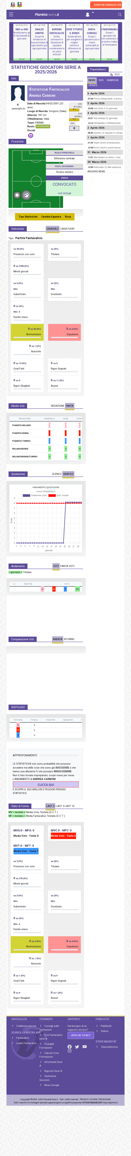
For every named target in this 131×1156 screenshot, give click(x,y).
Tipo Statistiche (28, 216)
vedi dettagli (64, 193)
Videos (104, 1055)
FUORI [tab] (71, 228)
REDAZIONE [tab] (57, 405)
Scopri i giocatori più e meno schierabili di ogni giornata (91, 42)
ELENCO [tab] (57, 474)
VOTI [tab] (56, 566)
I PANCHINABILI (109, 29)
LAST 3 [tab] (50, 830)
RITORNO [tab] (69, 639)
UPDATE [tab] (93, 85)
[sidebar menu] (11, 15)
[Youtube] (85, 1070)
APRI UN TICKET (81, 1059)
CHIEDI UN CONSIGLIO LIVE (107, 5)
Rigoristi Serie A (53, 1095)
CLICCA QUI (46, 809)
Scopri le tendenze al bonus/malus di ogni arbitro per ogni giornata (39, 42)
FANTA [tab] (70, 405)
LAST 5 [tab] (60, 830)
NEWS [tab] (92, 80)
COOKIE (93, 1123)
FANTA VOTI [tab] (67, 566)
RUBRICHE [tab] (113, 80)
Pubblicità (106, 1050)
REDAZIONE (105, 1123)
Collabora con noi (26, 1050)
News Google (51, 1109)
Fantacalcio (22, 1062)
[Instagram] (70, 1074)
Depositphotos (109, 1071)
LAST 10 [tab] (69, 830)
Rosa (68, 216)
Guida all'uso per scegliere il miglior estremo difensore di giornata (74, 44)
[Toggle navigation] (120, 15)
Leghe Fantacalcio (26, 1067)
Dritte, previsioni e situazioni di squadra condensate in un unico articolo (56, 45)
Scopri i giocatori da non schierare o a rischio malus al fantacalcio (109, 38)
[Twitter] (77, 1070)
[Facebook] (70, 1070)
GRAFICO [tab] (68, 474)
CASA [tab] (63, 228)
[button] (89, 13)
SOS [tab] (101, 80)
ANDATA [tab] (57, 639)
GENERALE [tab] (53, 228)
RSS (115, 74)
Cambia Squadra (51, 216)
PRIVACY (84, 1123)
